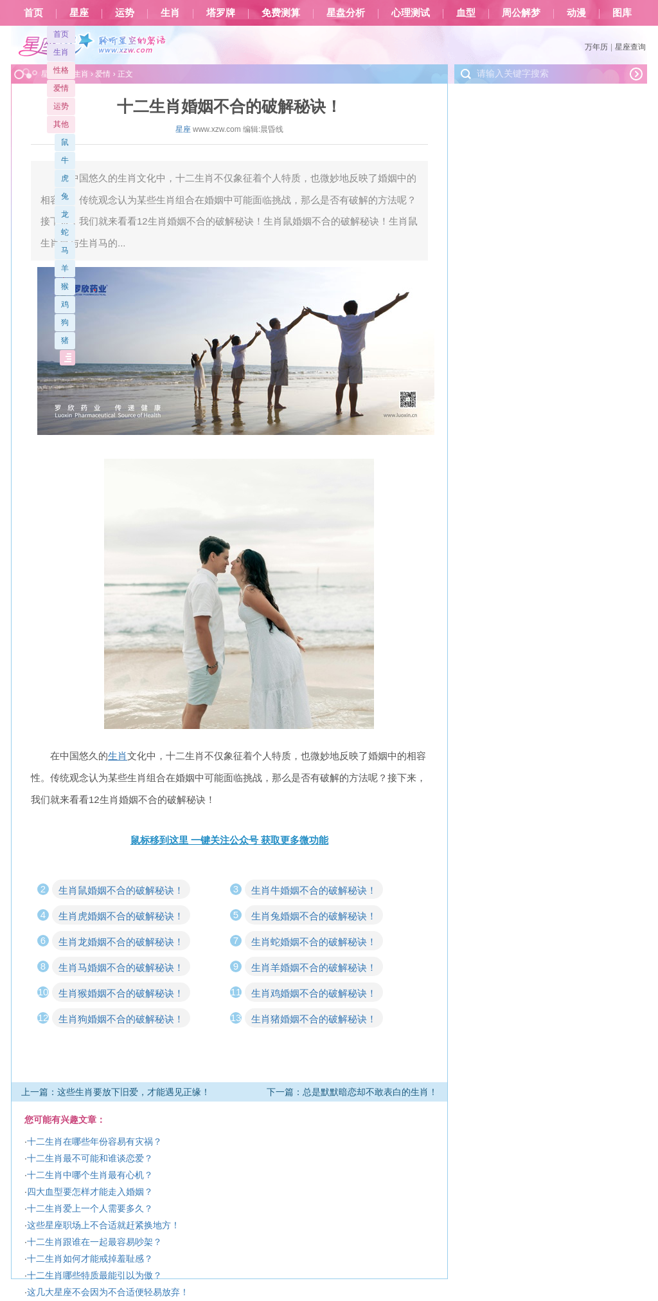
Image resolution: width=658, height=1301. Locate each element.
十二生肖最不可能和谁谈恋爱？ (90, 1158)
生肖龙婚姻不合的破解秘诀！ (121, 941)
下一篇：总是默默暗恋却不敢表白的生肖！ (352, 1092)
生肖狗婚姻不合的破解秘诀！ (121, 1018)
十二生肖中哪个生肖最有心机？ (90, 1175)
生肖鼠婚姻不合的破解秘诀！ (121, 890)
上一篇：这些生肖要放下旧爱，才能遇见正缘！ (115, 1092)
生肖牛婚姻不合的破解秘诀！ (314, 890)
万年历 (596, 46)
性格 (61, 70)
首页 (33, 13)
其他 (61, 124)
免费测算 (281, 13)
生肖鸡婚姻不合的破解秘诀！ (314, 993)
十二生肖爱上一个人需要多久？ (90, 1208)
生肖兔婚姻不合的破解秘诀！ (314, 915)
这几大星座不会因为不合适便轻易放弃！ (108, 1292)
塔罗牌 (220, 13)
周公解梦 (521, 13)
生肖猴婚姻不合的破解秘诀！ (121, 993)
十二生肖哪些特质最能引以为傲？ (94, 1275)
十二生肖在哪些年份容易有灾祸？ (94, 1141)
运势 (124, 13)
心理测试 (410, 13)
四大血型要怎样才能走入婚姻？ (90, 1191)
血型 (466, 13)
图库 (622, 13)
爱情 (61, 88)
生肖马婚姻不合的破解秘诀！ (121, 967)
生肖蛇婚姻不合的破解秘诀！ (314, 941)
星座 (79, 13)
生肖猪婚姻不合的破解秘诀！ (314, 1018)
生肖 (170, 13)
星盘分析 (345, 13)
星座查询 (630, 46)
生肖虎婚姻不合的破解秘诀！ (121, 915)
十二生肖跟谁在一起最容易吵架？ (94, 1242)
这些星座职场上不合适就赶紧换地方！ (103, 1225)
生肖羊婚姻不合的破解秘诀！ (314, 967)
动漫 (576, 13)
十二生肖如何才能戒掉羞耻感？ (90, 1258)
